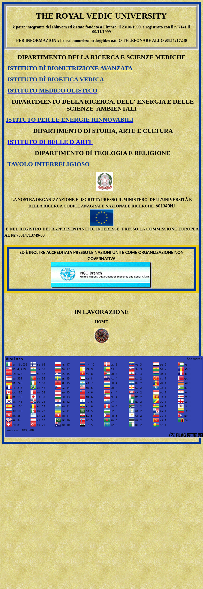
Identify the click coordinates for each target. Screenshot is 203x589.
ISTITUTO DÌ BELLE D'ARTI (49, 141)
